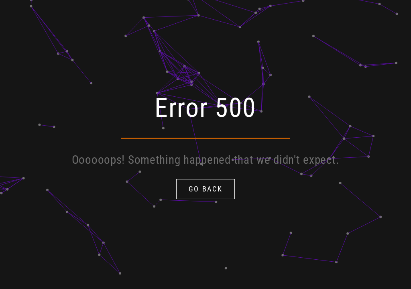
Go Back (206, 189)
